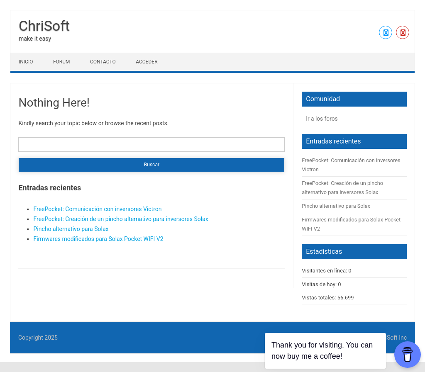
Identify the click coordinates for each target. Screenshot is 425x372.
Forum (61, 62)
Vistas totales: (319, 297)
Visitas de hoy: (320, 284)
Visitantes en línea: (325, 270)
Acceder (146, 62)
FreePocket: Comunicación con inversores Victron (97, 209)
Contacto (103, 62)
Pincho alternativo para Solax (70, 229)
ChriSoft (44, 25)
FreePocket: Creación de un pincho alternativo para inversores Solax (120, 219)
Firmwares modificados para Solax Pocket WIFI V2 (98, 239)
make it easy (35, 38)
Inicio (26, 62)
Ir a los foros (321, 118)
